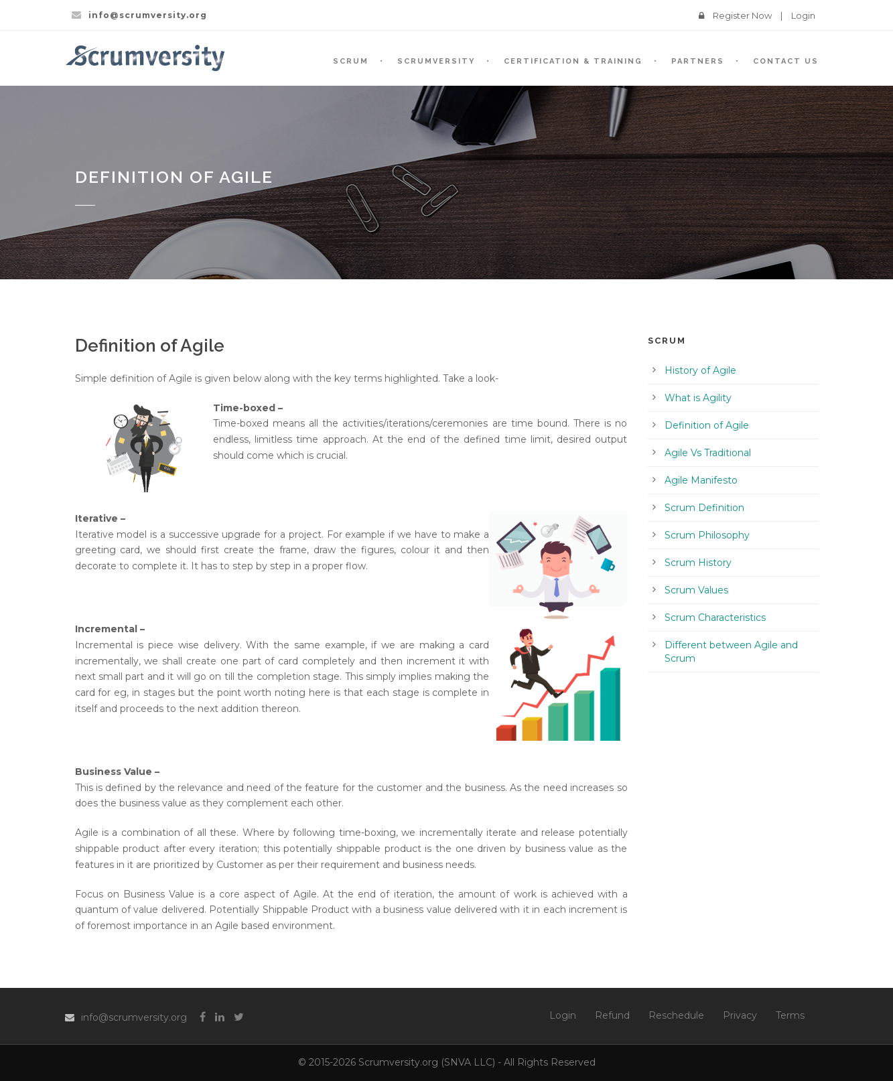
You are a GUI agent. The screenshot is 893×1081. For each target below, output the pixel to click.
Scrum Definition (704, 508)
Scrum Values (696, 590)
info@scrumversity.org (134, 1017)
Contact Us (786, 61)
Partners (697, 61)
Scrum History (698, 563)
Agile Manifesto (701, 480)
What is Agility (698, 398)
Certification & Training (573, 61)
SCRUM (350, 61)
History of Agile (700, 370)
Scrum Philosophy (707, 535)
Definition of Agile (707, 425)
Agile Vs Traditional (708, 453)
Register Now (742, 15)
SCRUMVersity (436, 61)
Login (803, 15)
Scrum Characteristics (715, 617)
